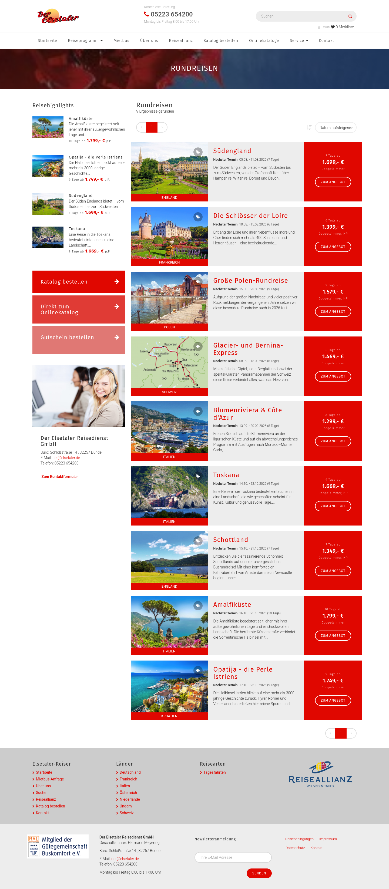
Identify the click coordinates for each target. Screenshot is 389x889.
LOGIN (324, 27)
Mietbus (121, 40)
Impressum (328, 839)
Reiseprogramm (85, 40)
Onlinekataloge (264, 40)
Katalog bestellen (221, 40)
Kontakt (326, 40)
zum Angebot (333, 182)
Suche (41, 792)
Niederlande (130, 799)
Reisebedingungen (299, 839)
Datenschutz (295, 848)
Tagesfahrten (214, 772)
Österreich (128, 792)
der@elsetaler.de (66, 458)
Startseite (47, 40)
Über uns (149, 40)
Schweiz (127, 813)
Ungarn (126, 806)
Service (299, 40)
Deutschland (130, 772)
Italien (125, 786)
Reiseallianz (181, 40)
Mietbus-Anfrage (50, 779)
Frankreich (128, 779)
